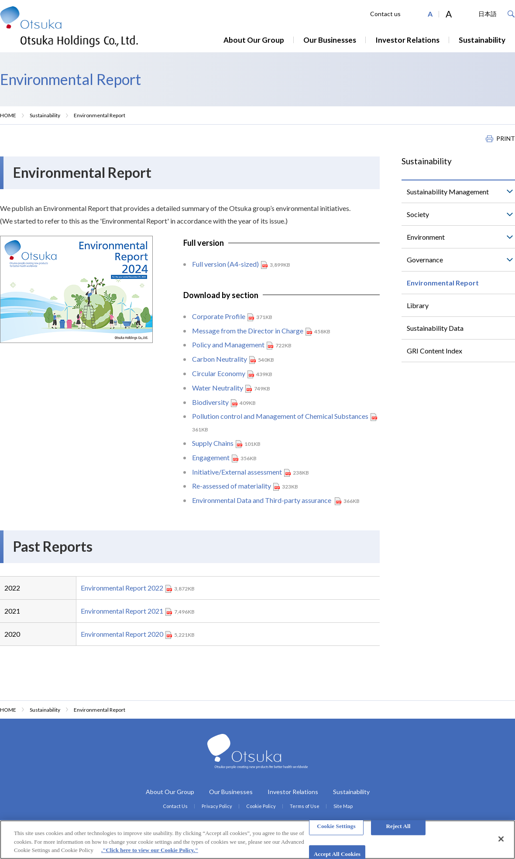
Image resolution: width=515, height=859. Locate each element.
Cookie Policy (261, 806)
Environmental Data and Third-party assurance (262, 500)
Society (418, 214)
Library (418, 305)
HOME (8, 115)
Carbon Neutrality (219, 359)
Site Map (343, 806)
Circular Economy (218, 373)
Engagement (211, 457)
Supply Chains (212, 443)
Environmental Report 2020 (122, 634)
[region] (257, 839)
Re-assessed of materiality (231, 486)
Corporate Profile (218, 316)
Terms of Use (304, 806)
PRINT (505, 139)
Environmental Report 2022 (122, 588)
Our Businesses (329, 39)
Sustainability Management (448, 191)
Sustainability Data (435, 328)
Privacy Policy (217, 806)
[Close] (501, 839)
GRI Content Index (434, 350)
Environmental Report (443, 282)
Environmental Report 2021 (122, 611)
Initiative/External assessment (237, 472)
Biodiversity (210, 402)
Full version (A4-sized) (225, 264)
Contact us (385, 13)
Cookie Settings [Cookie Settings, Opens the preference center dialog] (336, 826)
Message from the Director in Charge (247, 330)
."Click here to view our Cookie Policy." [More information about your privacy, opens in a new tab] (149, 850)
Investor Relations (407, 39)
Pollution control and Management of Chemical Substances (280, 416)
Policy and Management (228, 344)
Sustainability (482, 39)
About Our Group (253, 39)
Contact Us (175, 806)
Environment (426, 237)
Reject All (398, 826)
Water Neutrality (217, 388)
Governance (425, 259)
